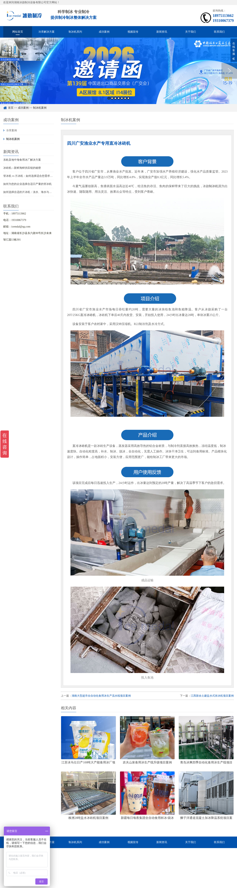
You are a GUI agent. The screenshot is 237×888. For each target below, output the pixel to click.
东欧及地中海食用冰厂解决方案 (22, 159)
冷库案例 (11, 130)
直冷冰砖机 (88, 315)
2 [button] (112, 98)
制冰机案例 (39, 107)
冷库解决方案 (46, 31)
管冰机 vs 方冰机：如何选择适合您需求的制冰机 (32, 175)
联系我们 (219, 31)
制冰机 (213, 186)
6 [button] (125, 98)
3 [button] (115, 98)
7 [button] (128, 98)
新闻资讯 (161, 31)
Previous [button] (8, 71)
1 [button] (108, 98)
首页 (10, 107)
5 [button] (122, 98)
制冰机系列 (75, 31)
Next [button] (229, 71)
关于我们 (190, 31)
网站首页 (17, 31)
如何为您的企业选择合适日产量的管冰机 (27, 184)
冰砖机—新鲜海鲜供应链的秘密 (22, 167)
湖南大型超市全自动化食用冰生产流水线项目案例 (101, 695)
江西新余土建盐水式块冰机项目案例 (212, 695)
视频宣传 (133, 31)
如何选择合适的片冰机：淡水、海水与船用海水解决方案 (36, 192)
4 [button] (118, 98)
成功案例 (104, 31)
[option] (118, 71)
